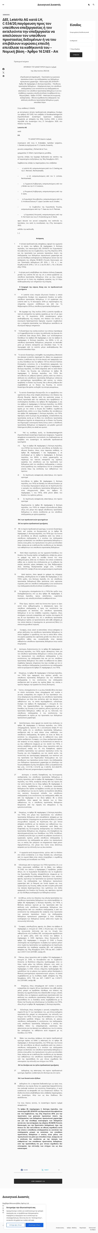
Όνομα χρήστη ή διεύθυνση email (79, 32)
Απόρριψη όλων (15, 1225)
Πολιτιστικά (92, 1227)
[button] (3, 4)
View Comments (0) (38, 1181)
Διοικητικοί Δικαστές (49, 4)
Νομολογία (6, 14)
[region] (25, 1216)
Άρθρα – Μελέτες (72, 1227)
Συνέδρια (93, 1229)
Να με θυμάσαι (75, 49)
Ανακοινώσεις (60, 1227)
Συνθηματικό (73, 41)
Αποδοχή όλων (34, 1225)
